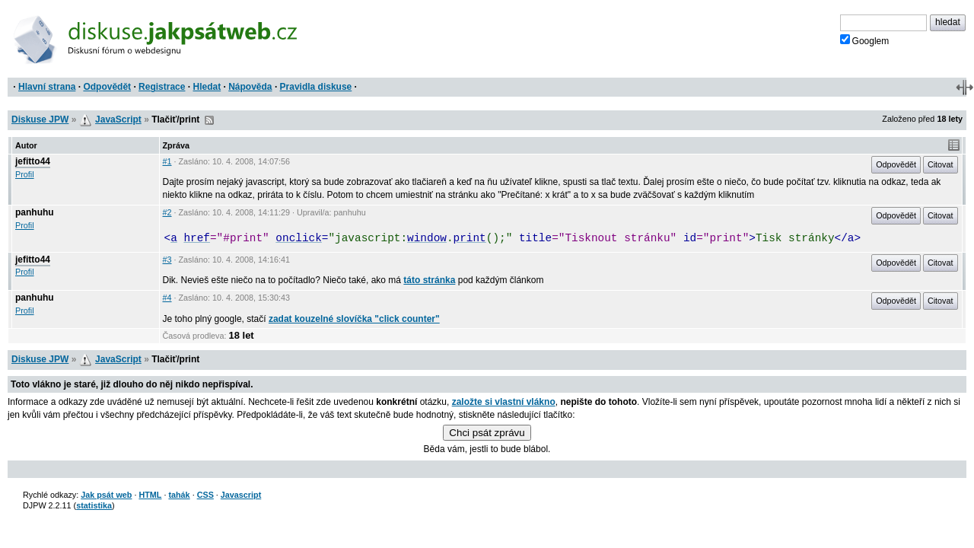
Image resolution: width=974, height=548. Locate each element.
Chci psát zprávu (486, 432)
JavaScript (118, 119)
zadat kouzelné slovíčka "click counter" (354, 319)
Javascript (241, 494)
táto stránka (429, 280)
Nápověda (250, 86)
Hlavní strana (46, 86)
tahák (178, 494)
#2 (167, 212)
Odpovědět (107, 86)
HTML (149, 494)
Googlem (865, 40)
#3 (167, 259)
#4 (167, 297)
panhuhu (34, 212)
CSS (205, 494)
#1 (167, 161)
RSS (209, 120)
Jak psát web (106, 494)
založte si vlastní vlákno (503, 402)
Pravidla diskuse (316, 86)
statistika (94, 505)
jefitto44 (32, 161)
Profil (24, 174)
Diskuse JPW (39, 119)
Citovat (940, 164)
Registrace (161, 86)
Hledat (207, 86)
